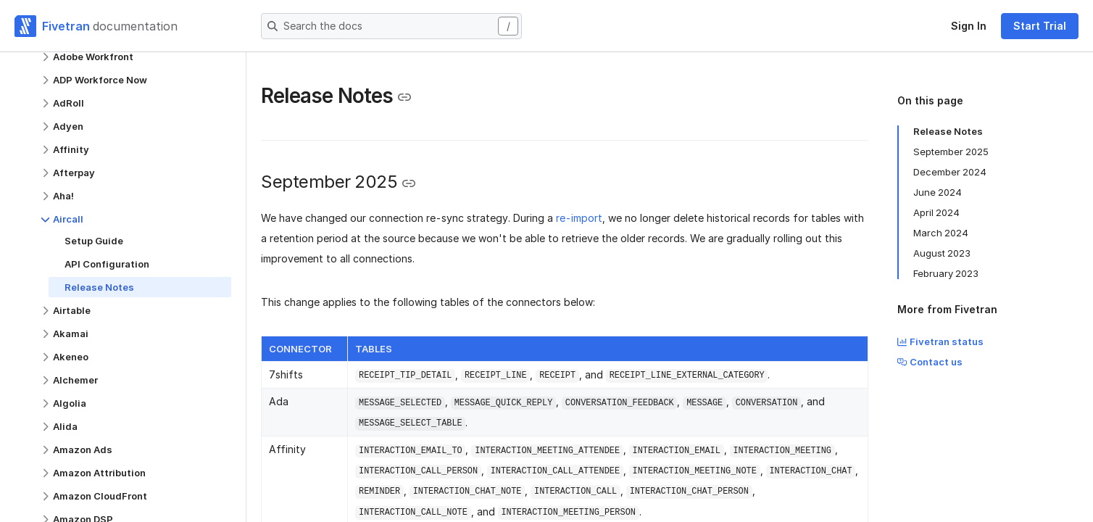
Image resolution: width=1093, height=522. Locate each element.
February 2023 (945, 273)
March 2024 (940, 233)
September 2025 (951, 151)
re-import (579, 218)
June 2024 (937, 192)
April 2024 (936, 212)
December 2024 (949, 172)
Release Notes (948, 131)
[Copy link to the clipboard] (404, 97)
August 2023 (942, 253)
